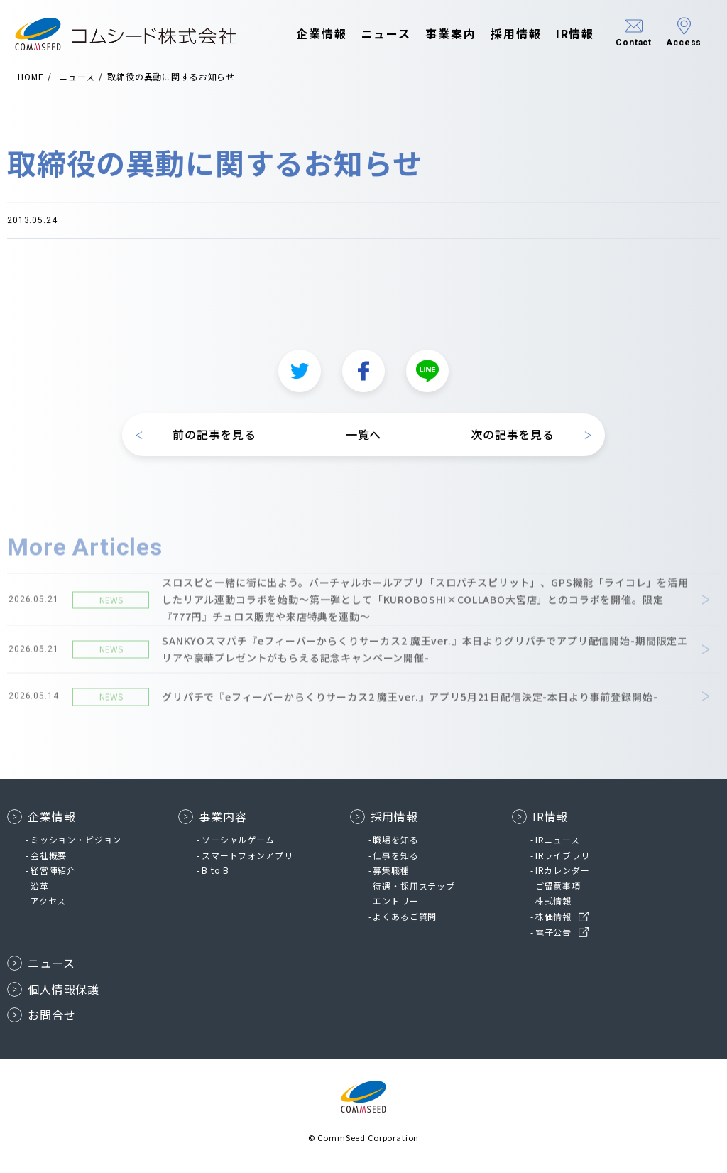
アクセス (48, 900)
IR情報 (561, 34)
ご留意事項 (558, 886)
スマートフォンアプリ (247, 855)
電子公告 (553, 932)
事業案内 (437, 34)
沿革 (40, 886)
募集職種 (391, 870)
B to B (215, 870)
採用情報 (502, 34)
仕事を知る (395, 855)
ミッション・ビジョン (76, 839)
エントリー (395, 900)
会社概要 (49, 855)
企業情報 (308, 34)
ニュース (372, 34)
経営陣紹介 (53, 870)
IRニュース (557, 839)
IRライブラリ (562, 855)
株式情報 (553, 900)
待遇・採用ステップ (414, 886)
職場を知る (395, 839)
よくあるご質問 (405, 916)
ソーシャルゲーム (238, 839)
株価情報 (553, 916)
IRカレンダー (562, 870)
